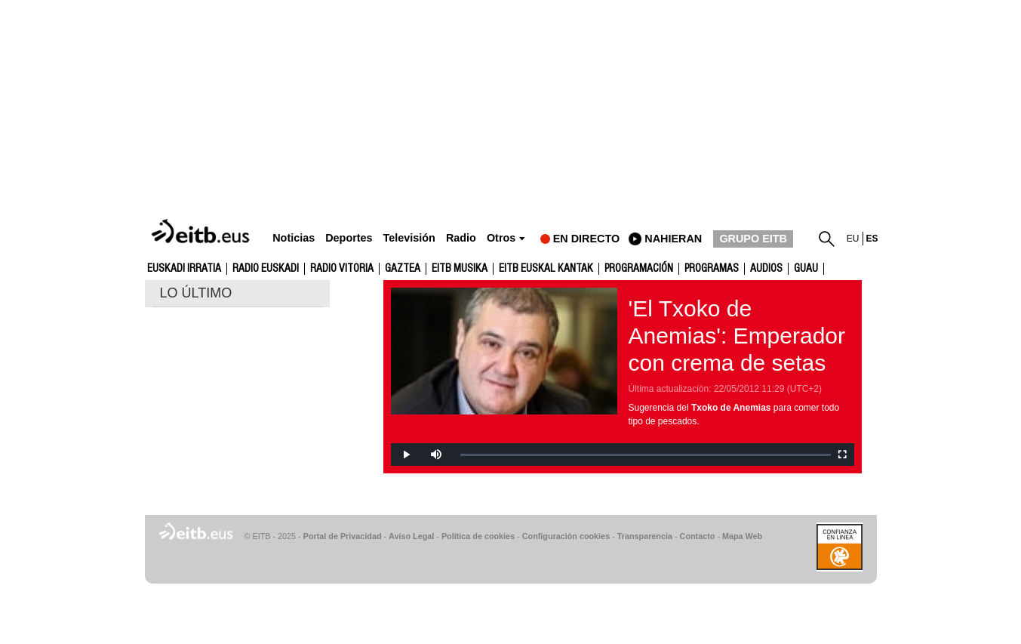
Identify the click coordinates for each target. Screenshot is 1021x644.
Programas (711, 269)
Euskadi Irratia (184, 269)
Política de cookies (478, 536)
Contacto (697, 536)
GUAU (806, 269)
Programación (638, 269)
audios (766, 269)
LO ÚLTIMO (196, 292)
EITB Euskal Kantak (546, 269)
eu (853, 238)
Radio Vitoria (342, 269)
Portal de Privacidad (342, 536)
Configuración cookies (566, 536)
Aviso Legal (411, 536)
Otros (501, 238)
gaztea (402, 269)
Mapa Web (742, 536)
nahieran (673, 239)
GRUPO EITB (753, 239)
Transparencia (644, 536)
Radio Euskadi (265, 269)
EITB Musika (459, 269)
